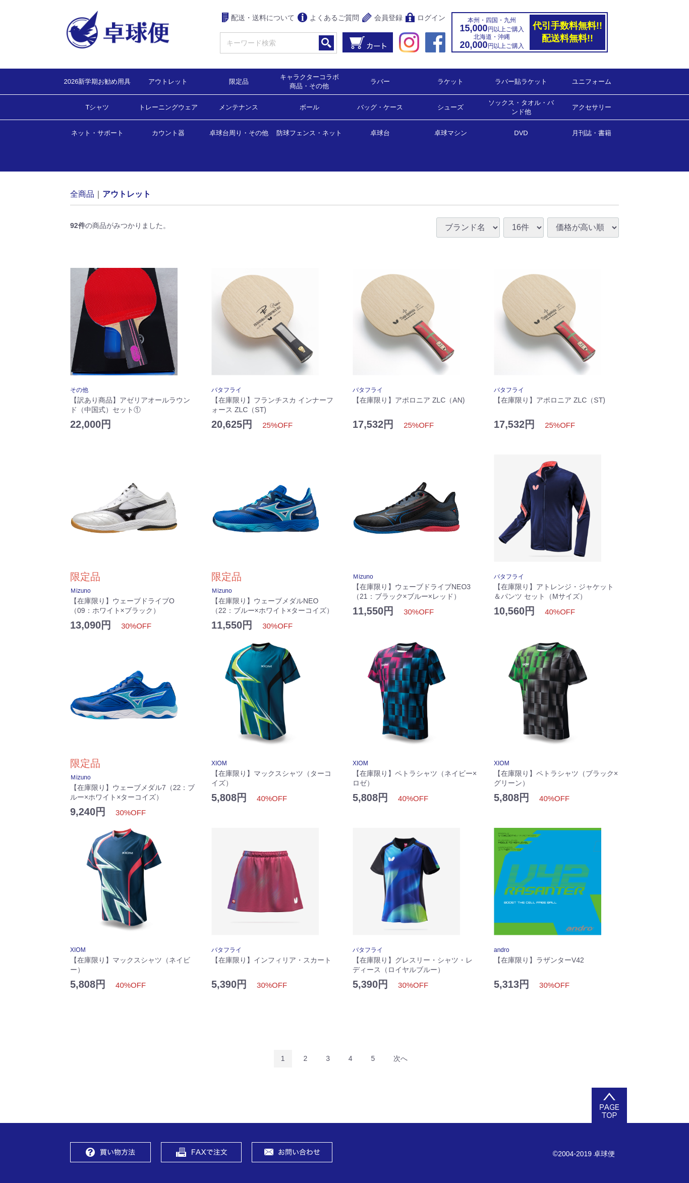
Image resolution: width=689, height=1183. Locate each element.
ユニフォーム (591, 81)
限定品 (239, 81)
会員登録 (382, 18)
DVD (521, 133)
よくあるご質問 (328, 18)
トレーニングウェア (168, 106)
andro (501, 949)
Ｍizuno (80, 590)
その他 (79, 389)
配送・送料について (258, 18)
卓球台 (380, 132)
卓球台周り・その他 (238, 132)
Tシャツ (97, 106)
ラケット (450, 81)
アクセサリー (591, 106)
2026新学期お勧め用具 (97, 81)
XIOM (219, 763)
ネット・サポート (97, 132)
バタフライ (226, 389)
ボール (309, 106)
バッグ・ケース (380, 106)
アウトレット (168, 81)
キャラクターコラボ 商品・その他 (312, 81)
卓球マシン (450, 132)
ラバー (380, 81)
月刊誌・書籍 (591, 132)
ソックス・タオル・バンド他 (521, 106)
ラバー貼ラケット (521, 81)
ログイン (425, 18)
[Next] (400, 1058)
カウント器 (168, 132)
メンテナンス (238, 106)
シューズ (450, 106)
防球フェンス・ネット (309, 132)
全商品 (82, 193)
